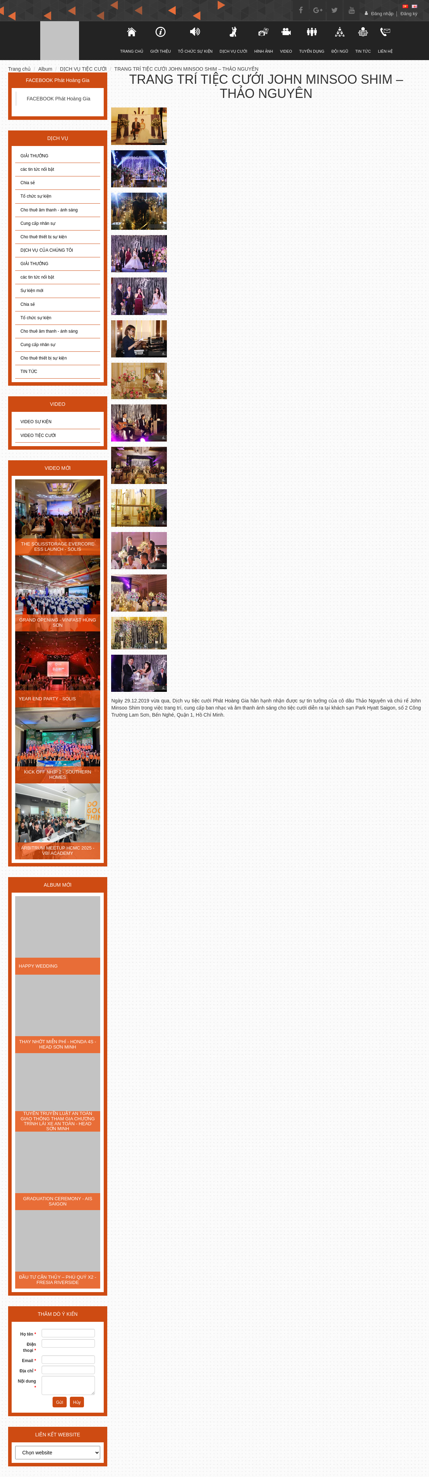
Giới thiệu (160, 40)
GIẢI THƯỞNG (34, 155)
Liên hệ (385, 40)
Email (29, 1360)
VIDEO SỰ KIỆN (36, 421)
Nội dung (27, 1384)
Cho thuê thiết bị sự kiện (43, 236)
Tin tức (363, 40)
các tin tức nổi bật (37, 169)
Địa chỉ (27, 1370)
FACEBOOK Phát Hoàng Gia (59, 98)
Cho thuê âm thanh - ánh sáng (49, 210)
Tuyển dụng (311, 40)
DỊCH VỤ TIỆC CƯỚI (83, 69)
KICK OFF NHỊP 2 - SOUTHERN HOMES (57, 774)
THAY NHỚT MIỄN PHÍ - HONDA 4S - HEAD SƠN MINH (57, 1044)
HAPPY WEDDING (38, 966)
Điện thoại (29, 1347)
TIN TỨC (28, 371)
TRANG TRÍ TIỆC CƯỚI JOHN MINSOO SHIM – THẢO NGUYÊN (186, 69)
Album (45, 69)
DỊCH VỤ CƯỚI (233, 40)
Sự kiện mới (31, 290)
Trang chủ (19, 69)
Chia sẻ (27, 182)
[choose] (57, 1452)
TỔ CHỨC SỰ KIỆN (195, 40)
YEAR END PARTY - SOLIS (47, 698)
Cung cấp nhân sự (37, 223)
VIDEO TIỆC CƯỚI (38, 435)
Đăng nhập (382, 13)
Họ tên (28, 1334)
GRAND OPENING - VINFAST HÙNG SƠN (57, 622)
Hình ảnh (263, 40)
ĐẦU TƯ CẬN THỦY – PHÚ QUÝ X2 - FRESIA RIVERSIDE (57, 1279)
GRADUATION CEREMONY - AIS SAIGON (57, 1201)
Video (286, 40)
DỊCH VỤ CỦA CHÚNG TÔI (46, 250)
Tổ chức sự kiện (35, 196)
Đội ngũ (339, 40)
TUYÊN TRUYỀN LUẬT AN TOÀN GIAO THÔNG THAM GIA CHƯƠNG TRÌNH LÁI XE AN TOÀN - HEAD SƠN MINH (57, 1121)
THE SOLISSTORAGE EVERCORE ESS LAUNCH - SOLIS (57, 546)
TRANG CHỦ (131, 40)
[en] (414, 6)
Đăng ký (408, 13)
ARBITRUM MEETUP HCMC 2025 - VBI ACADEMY (58, 850)
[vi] (405, 6)
